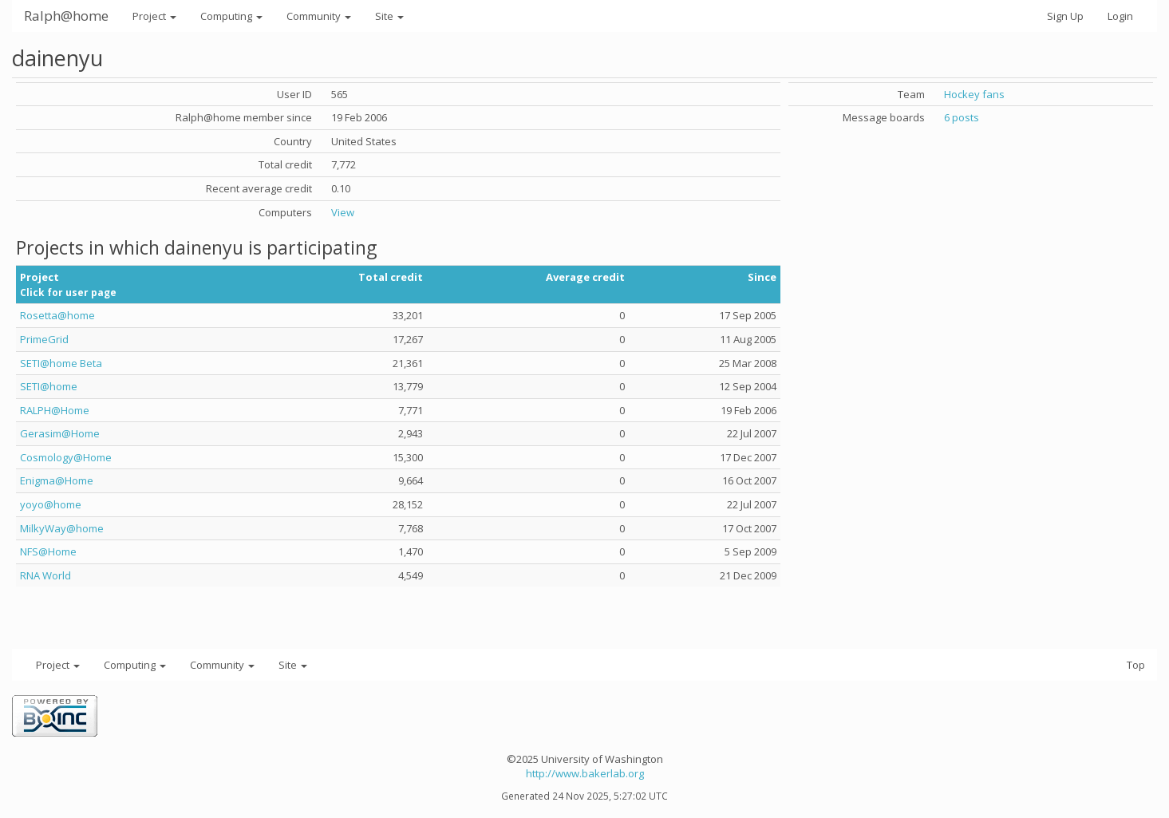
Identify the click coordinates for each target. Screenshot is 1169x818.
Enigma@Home (56, 480)
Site (389, 16)
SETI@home (48, 386)
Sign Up (1065, 16)
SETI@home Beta (61, 363)
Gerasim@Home (60, 433)
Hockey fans (974, 94)
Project (154, 16)
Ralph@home (66, 15)
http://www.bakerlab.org (585, 773)
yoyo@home (50, 504)
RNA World (45, 575)
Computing (231, 16)
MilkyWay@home (62, 528)
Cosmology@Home (66, 457)
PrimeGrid (44, 339)
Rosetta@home (57, 315)
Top (1136, 665)
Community (318, 16)
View (342, 212)
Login (1120, 16)
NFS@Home (48, 551)
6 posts (961, 117)
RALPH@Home (54, 410)
